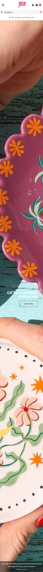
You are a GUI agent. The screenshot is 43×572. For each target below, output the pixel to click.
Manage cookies (22, 569)
